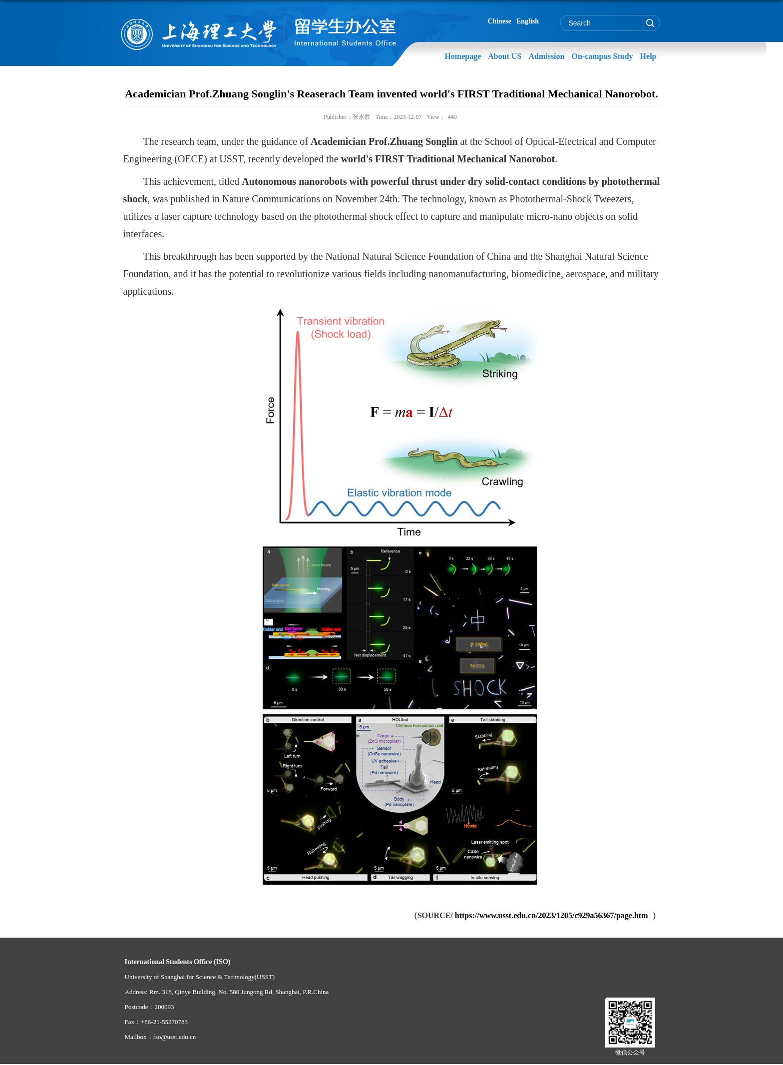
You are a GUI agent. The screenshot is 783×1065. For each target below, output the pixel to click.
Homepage (462, 56)
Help (648, 56)
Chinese (499, 21)
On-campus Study (602, 56)
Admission (546, 56)
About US (504, 56)
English (527, 21)
